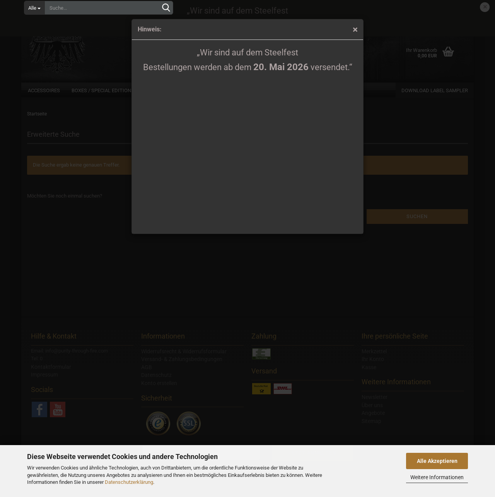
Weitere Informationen (437, 477)
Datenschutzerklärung (129, 482)
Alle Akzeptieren (437, 461)
